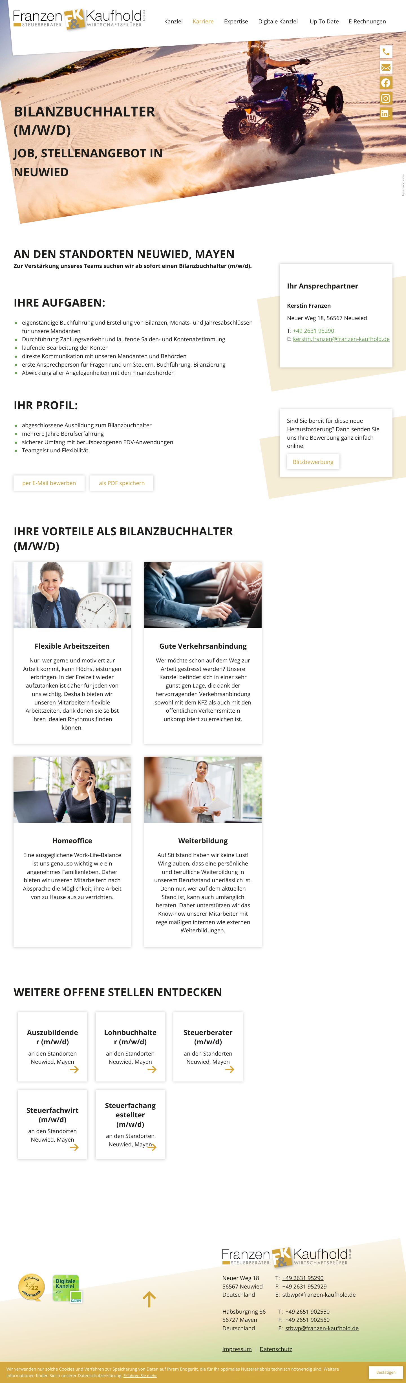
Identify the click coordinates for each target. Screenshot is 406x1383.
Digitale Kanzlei (278, 21)
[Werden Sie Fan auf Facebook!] (386, 82)
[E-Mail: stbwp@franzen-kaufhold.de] (386, 67)
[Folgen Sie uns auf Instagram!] (386, 98)
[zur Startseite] (79, 21)
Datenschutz (276, 1349)
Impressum (237, 1349)
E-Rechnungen (367, 21)
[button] (386, 51)
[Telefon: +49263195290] (303, 1278)
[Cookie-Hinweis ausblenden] (386, 1372)
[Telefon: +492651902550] (307, 1311)
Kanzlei (173, 21)
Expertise (236, 21)
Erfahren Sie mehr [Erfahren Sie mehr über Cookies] (140, 1375)
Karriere (203, 21)
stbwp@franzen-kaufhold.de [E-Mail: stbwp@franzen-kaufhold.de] (319, 1294)
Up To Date (324, 21)
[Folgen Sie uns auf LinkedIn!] (386, 113)
